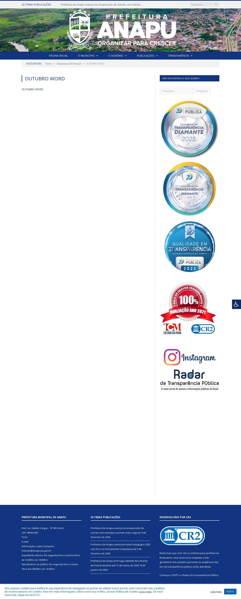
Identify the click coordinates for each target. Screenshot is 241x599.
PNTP (175, 575)
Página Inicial (58, 55)
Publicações (145, 55)
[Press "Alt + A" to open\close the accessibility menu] (236, 304)
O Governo (115, 55)
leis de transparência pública (176, 566)
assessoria (185, 557)
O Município (86, 55)
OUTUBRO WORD (32, 89)
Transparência (178, 55)
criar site (182, 553)
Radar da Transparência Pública (200, 575)
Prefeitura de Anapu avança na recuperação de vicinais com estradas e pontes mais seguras (103, 4)
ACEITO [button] (230, 591)
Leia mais (145, 591)
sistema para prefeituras (205, 553)
